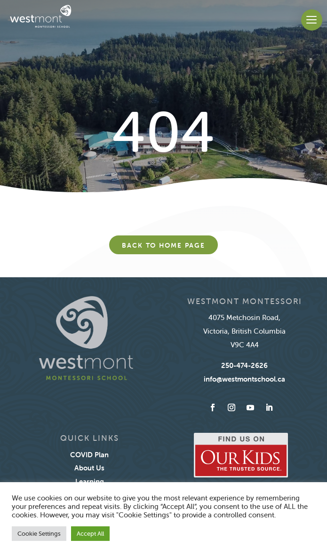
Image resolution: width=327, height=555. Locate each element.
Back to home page (163, 245)
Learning (89, 481)
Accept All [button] (90, 534)
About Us (89, 467)
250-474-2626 (244, 365)
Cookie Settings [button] (39, 534)
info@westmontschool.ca (244, 379)
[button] (311, 20)
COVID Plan (89, 454)
